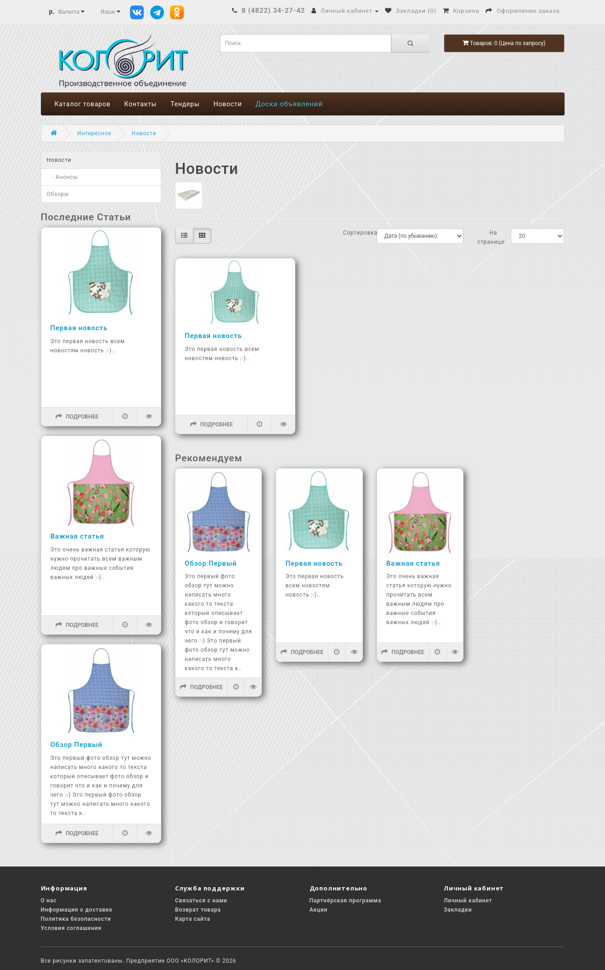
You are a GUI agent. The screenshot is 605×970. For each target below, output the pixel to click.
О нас (49, 900)
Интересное (94, 133)
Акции (319, 910)
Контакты (140, 104)
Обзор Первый (76, 744)
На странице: (487, 237)
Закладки (458, 910)
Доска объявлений (288, 104)
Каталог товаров (83, 104)
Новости (228, 104)
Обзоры (58, 194)
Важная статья (77, 536)
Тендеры (184, 104)
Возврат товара (198, 910)
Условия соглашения (71, 928)
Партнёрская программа (345, 900)
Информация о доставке (77, 910)
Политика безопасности (76, 919)
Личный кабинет (468, 900)
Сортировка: (353, 233)
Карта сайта (192, 919)
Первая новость (79, 328)
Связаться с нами (201, 900)
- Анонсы (62, 177)
